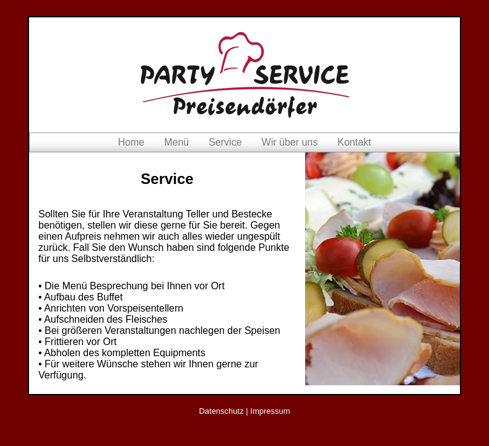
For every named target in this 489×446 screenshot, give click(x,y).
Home (131, 142)
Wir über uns (290, 142)
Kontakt (354, 142)
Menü (176, 142)
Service (225, 142)
